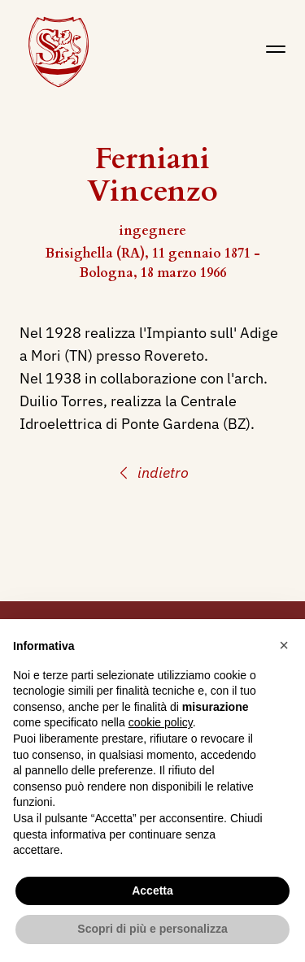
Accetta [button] (152, 890)
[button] (284, 645)
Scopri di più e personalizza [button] (152, 928)
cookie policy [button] (161, 722)
